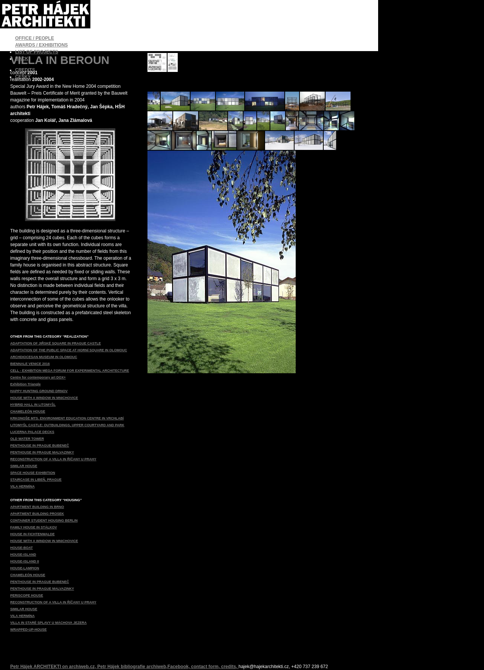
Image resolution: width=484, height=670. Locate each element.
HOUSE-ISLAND (23, 554)
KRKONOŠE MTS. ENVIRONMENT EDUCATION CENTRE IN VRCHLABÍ (67, 418)
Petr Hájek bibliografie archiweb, (132, 666)
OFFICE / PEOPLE (34, 38)
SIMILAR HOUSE (23, 466)
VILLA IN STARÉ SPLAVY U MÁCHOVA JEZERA (48, 623)
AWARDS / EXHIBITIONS (41, 45)
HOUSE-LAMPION (24, 568)
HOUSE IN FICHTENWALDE (32, 534)
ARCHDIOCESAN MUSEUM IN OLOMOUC (43, 357)
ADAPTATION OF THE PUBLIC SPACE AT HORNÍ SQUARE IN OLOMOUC (68, 350)
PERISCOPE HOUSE (26, 595)
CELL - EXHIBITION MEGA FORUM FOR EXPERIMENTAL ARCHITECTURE (69, 370)
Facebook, (179, 666)
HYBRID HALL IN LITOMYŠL (33, 405)
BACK (21, 58)
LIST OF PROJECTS (36, 52)
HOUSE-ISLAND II (24, 561)
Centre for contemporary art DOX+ (38, 377)
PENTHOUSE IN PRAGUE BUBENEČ (39, 445)
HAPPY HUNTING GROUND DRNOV (39, 391)
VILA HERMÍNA (22, 486)
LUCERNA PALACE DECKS (32, 432)
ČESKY (23, 76)
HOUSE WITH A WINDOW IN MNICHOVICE (44, 398)
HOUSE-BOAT (21, 548)
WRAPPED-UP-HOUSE (28, 629)
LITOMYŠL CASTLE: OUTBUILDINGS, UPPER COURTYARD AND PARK (67, 425)
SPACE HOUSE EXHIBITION (32, 473)
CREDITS (25, 70)
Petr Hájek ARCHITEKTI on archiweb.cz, (53, 666)
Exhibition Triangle (25, 384)
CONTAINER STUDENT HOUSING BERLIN (44, 520)
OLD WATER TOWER (27, 439)
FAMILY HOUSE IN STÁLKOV (33, 527)
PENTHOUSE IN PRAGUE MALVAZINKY (42, 452)
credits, (230, 666)
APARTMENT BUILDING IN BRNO (37, 507)
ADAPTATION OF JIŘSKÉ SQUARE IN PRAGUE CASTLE (55, 343)
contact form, (206, 666)
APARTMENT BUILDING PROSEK (37, 514)
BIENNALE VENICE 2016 (30, 364)
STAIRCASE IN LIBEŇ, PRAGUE (36, 479)
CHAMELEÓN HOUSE (27, 411)
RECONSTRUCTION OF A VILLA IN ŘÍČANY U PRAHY (53, 459)
